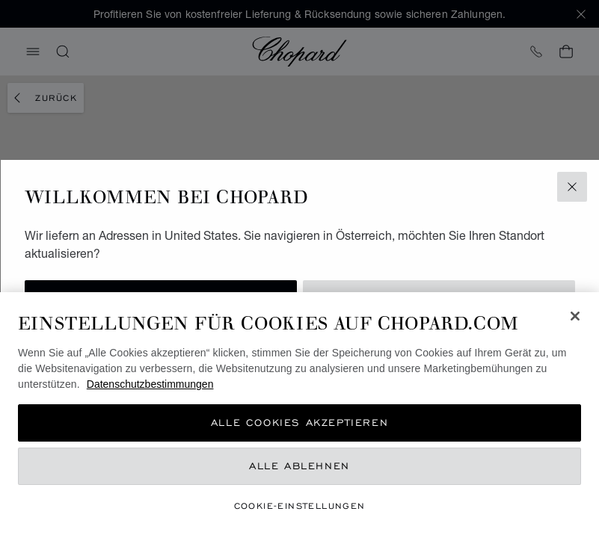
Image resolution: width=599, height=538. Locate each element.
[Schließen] (575, 316)
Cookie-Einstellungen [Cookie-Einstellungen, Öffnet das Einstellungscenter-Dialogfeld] (300, 505)
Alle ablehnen (299, 466)
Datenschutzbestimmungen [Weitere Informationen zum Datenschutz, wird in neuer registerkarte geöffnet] (150, 384)
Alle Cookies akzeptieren (299, 422)
